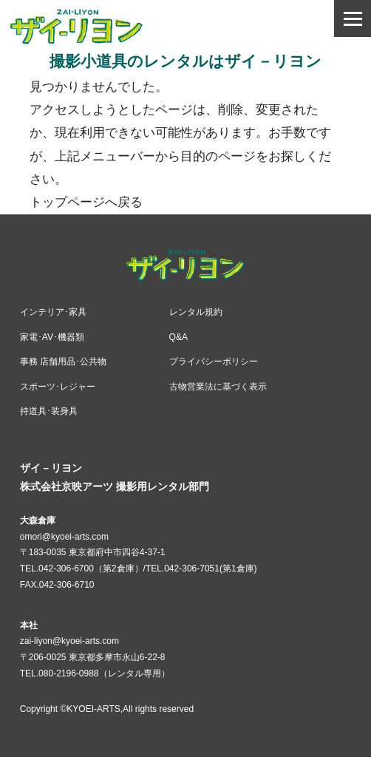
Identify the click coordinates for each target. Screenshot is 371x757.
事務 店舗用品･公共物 (63, 361)
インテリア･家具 (53, 312)
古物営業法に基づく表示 (218, 386)
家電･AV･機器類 (52, 337)
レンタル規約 (195, 312)
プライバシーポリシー (213, 361)
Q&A (178, 337)
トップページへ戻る (86, 201)
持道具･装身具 (49, 411)
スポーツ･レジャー (57, 386)
